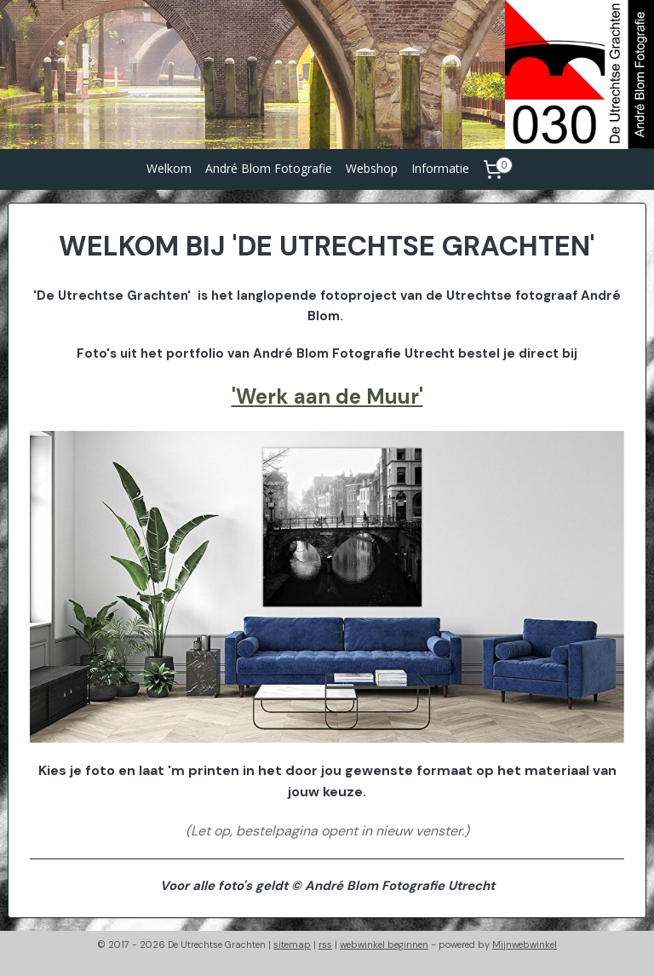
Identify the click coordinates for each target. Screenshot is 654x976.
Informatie (440, 168)
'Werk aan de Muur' (327, 396)
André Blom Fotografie (268, 168)
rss (325, 944)
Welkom (169, 168)
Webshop (372, 168)
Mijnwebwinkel (524, 944)
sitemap (292, 944)
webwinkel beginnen (384, 944)
